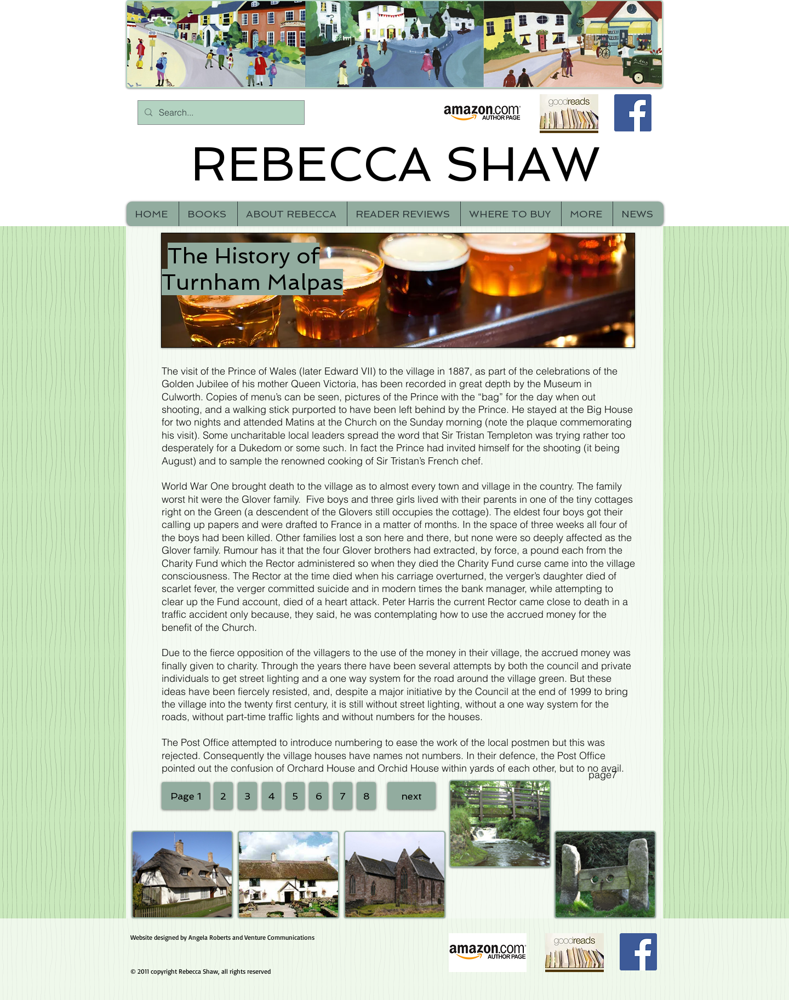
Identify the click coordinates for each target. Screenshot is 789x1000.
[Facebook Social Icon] (632, 112)
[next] (411, 795)
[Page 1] (186, 795)
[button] (587, 214)
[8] (366, 795)
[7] (342, 795)
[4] (271, 795)
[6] (318, 795)
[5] (295, 795)
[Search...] (220, 112)
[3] (247, 795)
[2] (223, 795)
